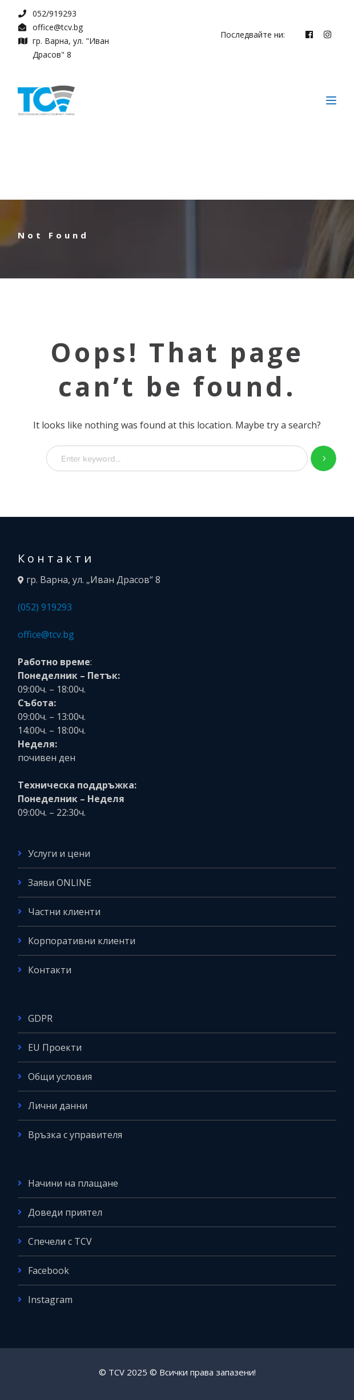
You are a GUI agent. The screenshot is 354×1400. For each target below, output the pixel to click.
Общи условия (60, 1076)
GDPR (40, 1018)
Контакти (49, 970)
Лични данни (57, 1105)
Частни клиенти (64, 911)
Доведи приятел (65, 1212)
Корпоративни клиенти (81, 940)
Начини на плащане (73, 1183)
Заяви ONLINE (59, 882)
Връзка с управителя (75, 1134)
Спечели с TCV (60, 1241)
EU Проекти (55, 1047)
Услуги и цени (59, 853)
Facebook (48, 1270)
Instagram (50, 1299)
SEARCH (323, 458)
